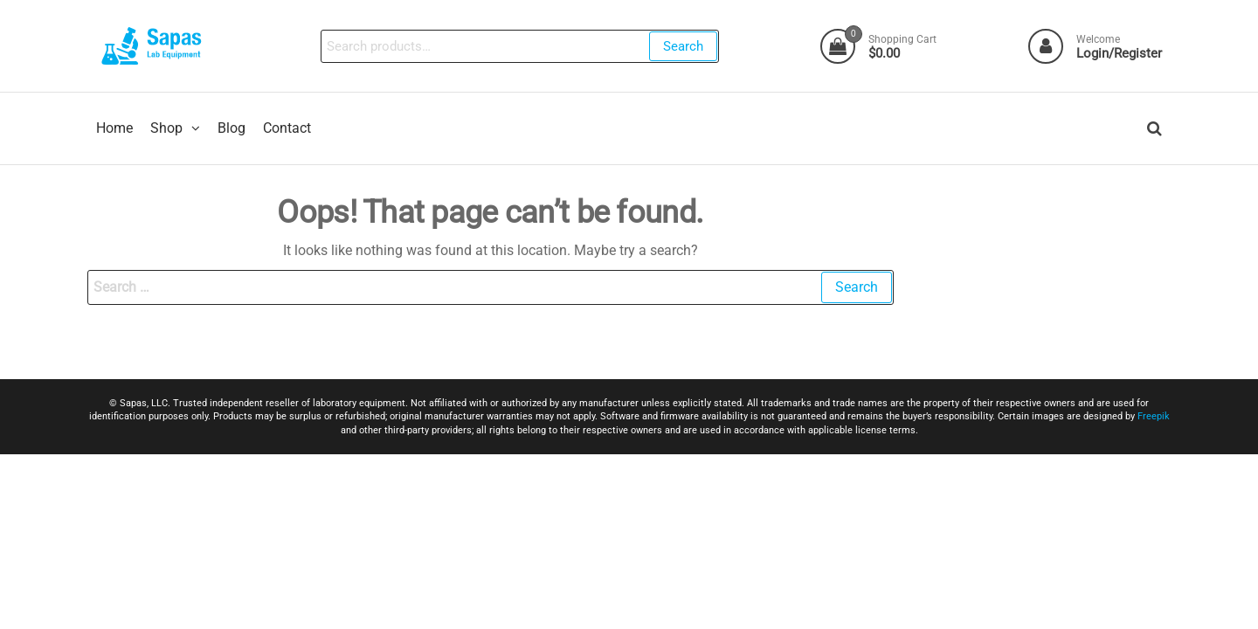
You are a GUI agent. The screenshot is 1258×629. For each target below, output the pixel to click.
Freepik (1153, 416)
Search (683, 46)
